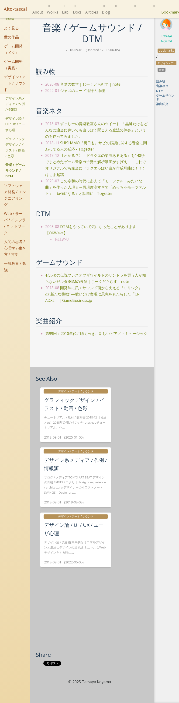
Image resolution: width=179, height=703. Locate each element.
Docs (77, 9)
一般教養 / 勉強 (15, 266)
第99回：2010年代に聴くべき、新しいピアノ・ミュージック (96, 333)
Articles (91, 9)
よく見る (11, 28)
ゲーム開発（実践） (13, 64)
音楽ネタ (162, 86)
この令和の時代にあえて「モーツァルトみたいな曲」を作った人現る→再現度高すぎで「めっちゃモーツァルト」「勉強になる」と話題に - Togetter (95, 187)
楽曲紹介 (162, 104)
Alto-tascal (15, 9)
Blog (106, 9)
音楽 (161, 70)
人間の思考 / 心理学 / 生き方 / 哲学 (15, 248)
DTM (159, 90)
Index (9, 18)
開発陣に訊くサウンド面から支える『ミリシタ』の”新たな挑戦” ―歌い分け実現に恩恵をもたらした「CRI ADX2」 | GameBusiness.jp (93, 294)
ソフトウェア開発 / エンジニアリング (15, 195)
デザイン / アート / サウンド (15, 83)
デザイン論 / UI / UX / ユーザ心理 (15, 124)
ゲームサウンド (165, 97)
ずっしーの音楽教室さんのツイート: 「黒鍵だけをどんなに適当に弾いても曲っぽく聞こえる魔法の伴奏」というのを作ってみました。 (96, 130)
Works (52, 9)
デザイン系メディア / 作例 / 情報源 (15, 104)
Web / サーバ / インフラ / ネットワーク (15, 223)
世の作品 (11, 37)
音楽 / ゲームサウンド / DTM (15, 170)
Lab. (65, 9)
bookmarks (166, 51)
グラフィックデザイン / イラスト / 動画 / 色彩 (15, 147)
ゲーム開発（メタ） (13, 49)
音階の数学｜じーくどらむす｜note (90, 84)
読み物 (160, 81)
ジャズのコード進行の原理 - (83, 90)
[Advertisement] (92, 616)
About (37, 9)
